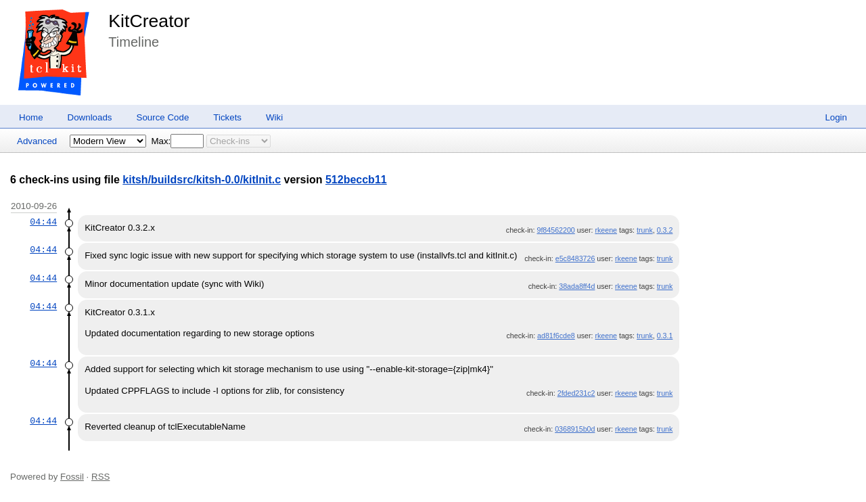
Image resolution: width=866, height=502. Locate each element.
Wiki (274, 117)
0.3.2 (665, 230)
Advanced (37, 141)
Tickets (227, 117)
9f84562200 (555, 230)
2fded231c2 (576, 393)
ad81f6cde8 (556, 336)
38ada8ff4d (577, 286)
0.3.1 (665, 336)
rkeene (606, 230)
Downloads (90, 117)
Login (836, 117)
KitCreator (148, 21)
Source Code (163, 117)
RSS (100, 477)
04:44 (43, 222)
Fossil (72, 477)
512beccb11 (356, 179)
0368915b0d (575, 429)
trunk (645, 230)
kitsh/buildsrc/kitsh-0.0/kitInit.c (201, 179)
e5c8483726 (575, 258)
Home (31, 117)
